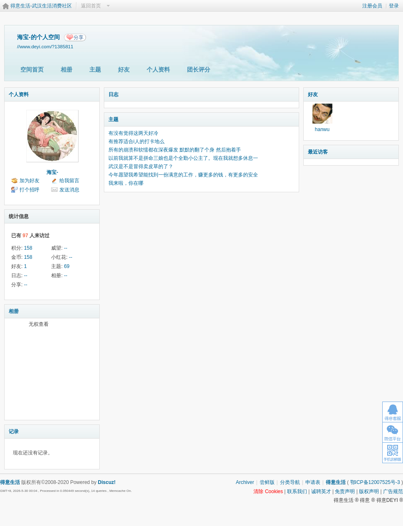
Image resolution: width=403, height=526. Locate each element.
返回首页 (91, 6)
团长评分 (198, 69)
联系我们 (297, 491)
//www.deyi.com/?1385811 (45, 46)
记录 (14, 431)
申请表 (312, 482)
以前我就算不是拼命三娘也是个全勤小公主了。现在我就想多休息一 (183, 158)
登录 (394, 6)
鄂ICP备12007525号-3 (375, 482)
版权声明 (369, 491)
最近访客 (318, 152)
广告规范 (393, 491)
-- (65, 248)
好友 (124, 69)
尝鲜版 (267, 482)
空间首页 (32, 69)
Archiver (245, 482)
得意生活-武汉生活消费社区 (41, 6)
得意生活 (336, 482)
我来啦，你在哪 (125, 183)
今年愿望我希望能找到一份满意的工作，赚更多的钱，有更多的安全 (183, 175)
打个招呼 (29, 190)
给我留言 (69, 181)
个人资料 (158, 69)
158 (28, 248)
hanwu (322, 129)
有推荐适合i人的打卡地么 (136, 141)
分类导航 (290, 482)
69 (66, 266)
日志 (113, 94)
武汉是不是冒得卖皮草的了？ (140, 166)
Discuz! (107, 482)
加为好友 (29, 181)
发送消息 (69, 190)
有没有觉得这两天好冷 (133, 133)
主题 (95, 69)
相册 (66, 69)
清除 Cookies (268, 491)
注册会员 (372, 6)
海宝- (52, 172)
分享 (79, 37)
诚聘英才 (321, 491)
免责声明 (345, 491)
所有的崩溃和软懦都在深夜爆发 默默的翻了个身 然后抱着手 (174, 150)
